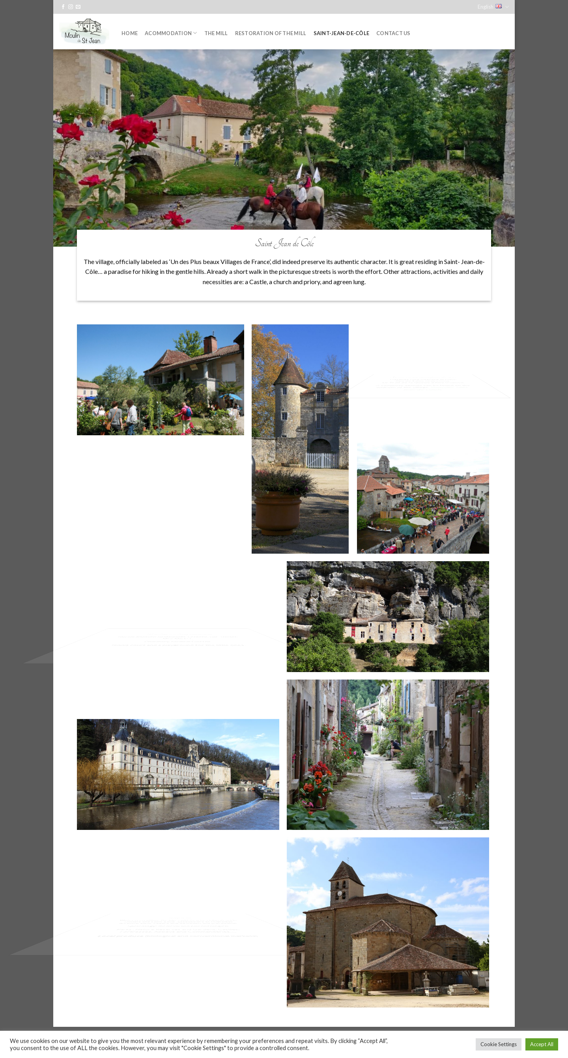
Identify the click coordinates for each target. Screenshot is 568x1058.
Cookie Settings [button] (498, 1044)
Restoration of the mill (270, 33)
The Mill (216, 33)
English (493, 7)
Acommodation (171, 33)
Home (129, 33)
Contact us (393, 33)
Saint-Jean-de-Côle (342, 33)
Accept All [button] (541, 1044)
